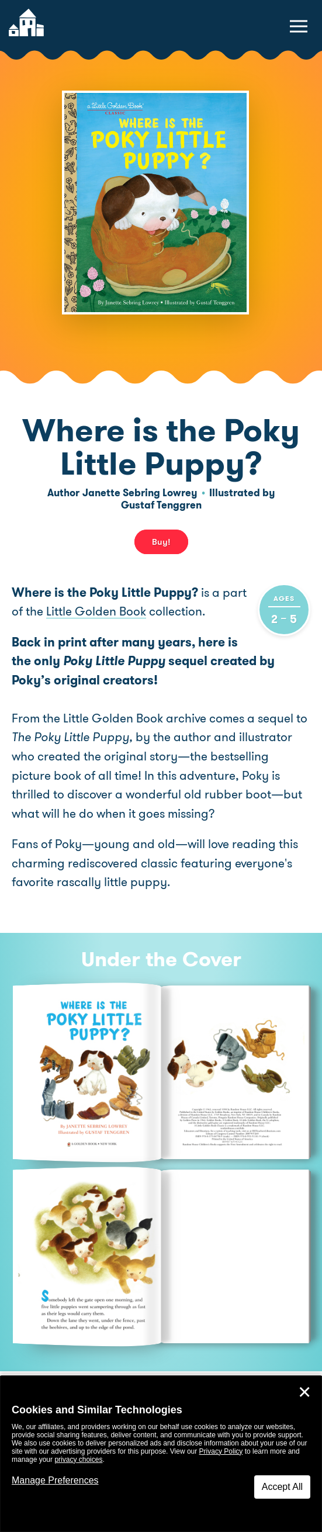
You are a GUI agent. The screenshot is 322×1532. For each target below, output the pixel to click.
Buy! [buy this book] (161, 541)
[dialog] (161, 1454)
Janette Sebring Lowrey (139, 493)
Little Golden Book (96, 611)
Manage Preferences (55, 1480)
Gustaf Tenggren (161, 505)
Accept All (282, 1487)
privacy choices (78, 1459)
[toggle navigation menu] (298, 26)
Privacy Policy (221, 1451)
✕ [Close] (304, 1392)
